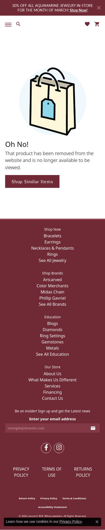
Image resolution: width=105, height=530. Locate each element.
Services (52, 386)
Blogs (52, 323)
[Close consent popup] (97, 521)
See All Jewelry (52, 260)
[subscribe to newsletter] (93, 428)
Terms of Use (52, 472)
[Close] (98, 8)
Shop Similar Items (32, 181)
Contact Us (52, 398)
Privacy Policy (21, 472)
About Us (53, 373)
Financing (52, 392)
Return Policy (27, 498)
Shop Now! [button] (78, 10)
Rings (52, 254)
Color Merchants (52, 286)
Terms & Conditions (74, 498)
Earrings (53, 242)
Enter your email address (52, 418)
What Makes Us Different (53, 380)
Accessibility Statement (52, 507)
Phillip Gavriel (52, 298)
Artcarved (52, 279)
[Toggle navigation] (7, 24)
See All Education (52, 354)
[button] (18, 24)
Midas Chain (52, 292)
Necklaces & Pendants (52, 248)
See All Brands (52, 304)
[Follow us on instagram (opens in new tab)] (59, 448)
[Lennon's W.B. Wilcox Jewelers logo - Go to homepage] (52, 24)
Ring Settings (52, 336)
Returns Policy (83, 472)
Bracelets (53, 236)
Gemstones (52, 342)
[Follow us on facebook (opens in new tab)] (46, 448)
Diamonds (53, 329)
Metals (52, 348)
